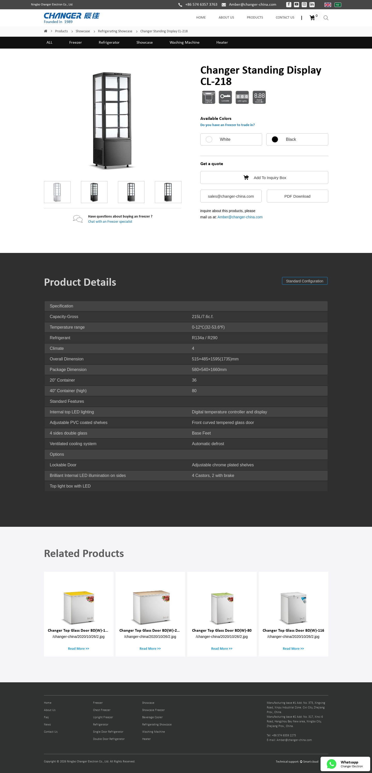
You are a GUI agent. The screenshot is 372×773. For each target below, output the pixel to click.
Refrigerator (109, 43)
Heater (222, 43)
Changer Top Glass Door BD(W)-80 (222, 630)
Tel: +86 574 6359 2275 (281, 735)
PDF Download (297, 196)
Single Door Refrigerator (108, 731)
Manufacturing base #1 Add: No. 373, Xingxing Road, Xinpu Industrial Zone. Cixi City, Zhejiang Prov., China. (296, 707)
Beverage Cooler (152, 717)
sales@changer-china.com (231, 196)
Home (201, 18)
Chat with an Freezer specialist (110, 222)
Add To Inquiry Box (264, 177)
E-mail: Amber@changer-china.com (289, 740)
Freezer (75, 43)
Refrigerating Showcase (115, 31)
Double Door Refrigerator (109, 739)
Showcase (83, 31)
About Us (226, 18)
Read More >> (78, 648)
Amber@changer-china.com (240, 217)
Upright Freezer (103, 717)
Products (255, 18)
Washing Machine (185, 43)
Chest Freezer (101, 710)
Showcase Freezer (153, 710)
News (47, 724)
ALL (49, 43)
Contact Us (285, 18)
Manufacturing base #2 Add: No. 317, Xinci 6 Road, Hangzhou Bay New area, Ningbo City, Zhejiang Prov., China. (295, 721)
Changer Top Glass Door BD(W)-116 (293, 630)
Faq (46, 717)
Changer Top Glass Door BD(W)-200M (152, 630)
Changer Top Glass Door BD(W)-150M (80, 630)
